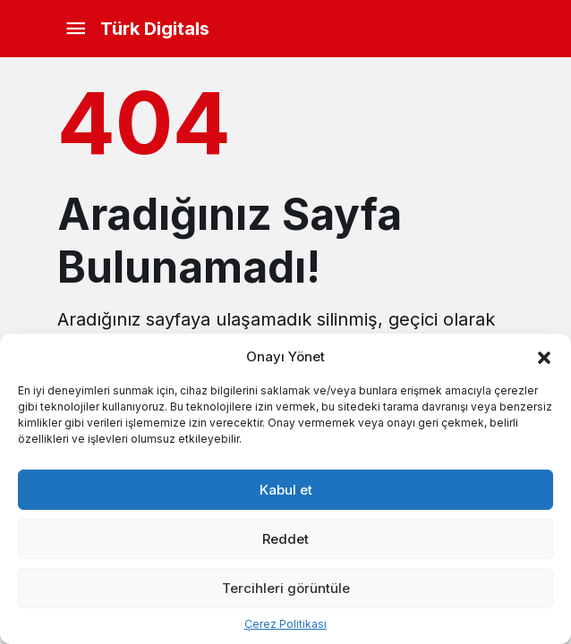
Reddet (285, 538)
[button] (544, 356)
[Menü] (75, 29)
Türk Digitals (154, 28)
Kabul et (286, 489)
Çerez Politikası (285, 624)
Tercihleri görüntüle (286, 588)
